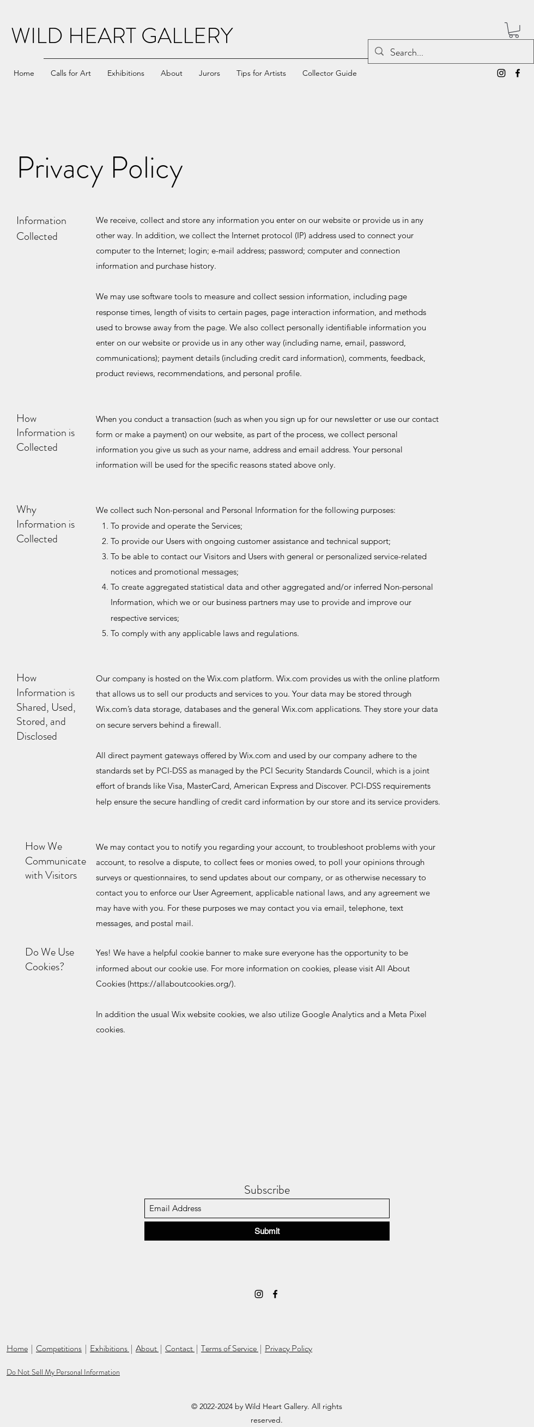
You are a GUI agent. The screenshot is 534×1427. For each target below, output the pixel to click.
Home (17, 1348)
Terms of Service (229, 1348)
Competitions (59, 1348)
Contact (180, 1348)
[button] (514, 30)
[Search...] (450, 53)
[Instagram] (501, 73)
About (147, 1348)
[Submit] (267, 1231)
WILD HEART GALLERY (122, 35)
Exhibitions (109, 1348)
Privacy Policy (288, 1348)
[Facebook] (517, 73)
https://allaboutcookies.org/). (183, 983)
